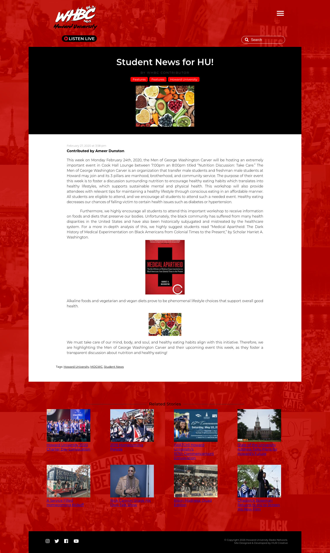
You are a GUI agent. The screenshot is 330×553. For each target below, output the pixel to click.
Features (139, 79)
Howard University (183, 79)
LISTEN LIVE (82, 38)
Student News (114, 366)
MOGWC (96, 366)
